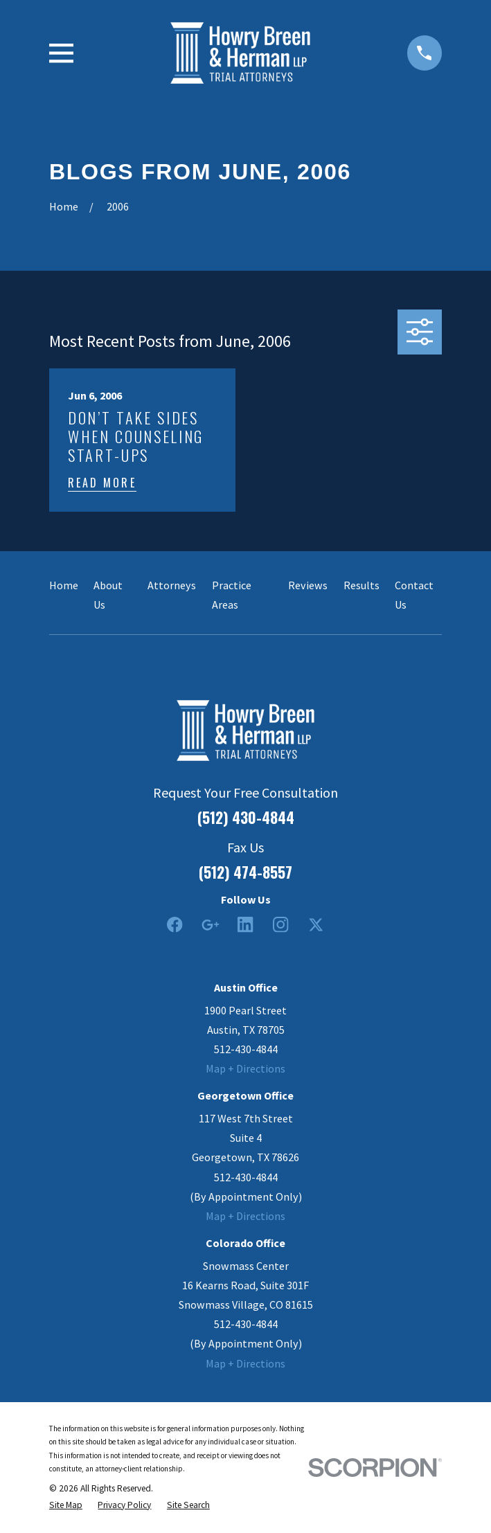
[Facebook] (175, 925)
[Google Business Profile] (210, 925)
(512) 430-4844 (245, 817)
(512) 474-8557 (245, 872)
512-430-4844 (246, 1049)
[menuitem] (65, 1505)
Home (63, 585)
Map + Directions (245, 1068)
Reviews (308, 585)
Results (361, 585)
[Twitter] (316, 925)
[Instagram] (281, 925)
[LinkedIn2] (245, 925)
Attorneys (172, 585)
